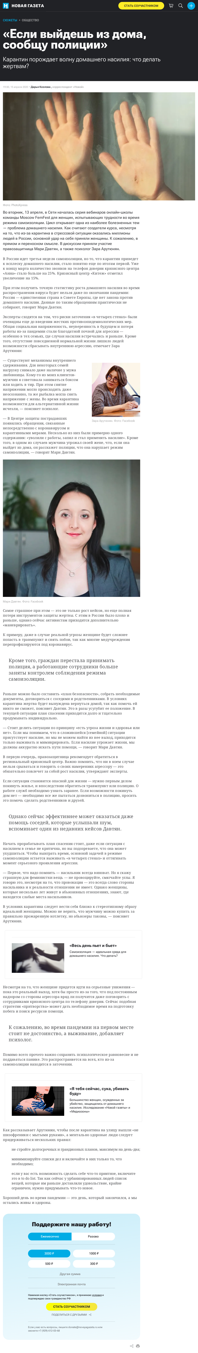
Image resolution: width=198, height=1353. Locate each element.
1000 (94, 1253)
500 (49, 1264)
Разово (93, 1236)
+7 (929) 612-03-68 (49, 1330)
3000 (49, 1253)
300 (94, 1264)
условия (97, 1295)
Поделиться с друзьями (71, 1314)
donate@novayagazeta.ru (82, 1327)
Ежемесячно (50, 1236)
